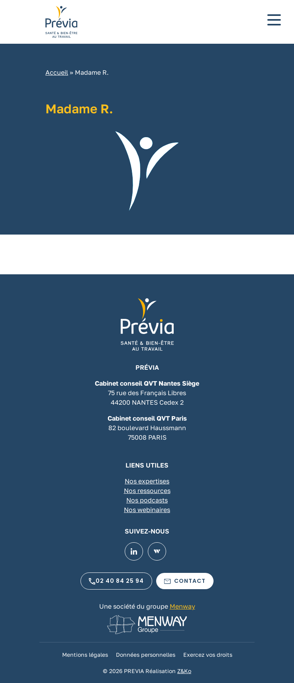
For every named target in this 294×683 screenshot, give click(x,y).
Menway (182, 606)
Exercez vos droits (207, 654)
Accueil (56, 72)
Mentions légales (85, 654)
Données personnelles (145, 654)
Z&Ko (184, 670)
